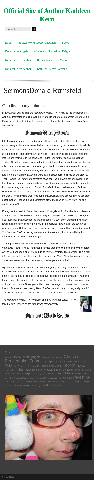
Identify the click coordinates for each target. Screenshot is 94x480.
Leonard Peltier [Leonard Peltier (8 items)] (65, 373)
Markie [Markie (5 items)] (78, 373)
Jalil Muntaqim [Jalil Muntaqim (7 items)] (23, 373)
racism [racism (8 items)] (21, 381)
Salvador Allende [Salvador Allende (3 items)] (45, 382)
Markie (64, 60)
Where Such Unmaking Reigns (52, 51)
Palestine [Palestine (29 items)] (81, 377)
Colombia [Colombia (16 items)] (12, 365)
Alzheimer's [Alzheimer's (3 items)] (9, 357)
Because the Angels (16, 51)
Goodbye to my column (23, 105)
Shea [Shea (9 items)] (8, 385)
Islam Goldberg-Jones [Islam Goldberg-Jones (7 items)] (68, 369)
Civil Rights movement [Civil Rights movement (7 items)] (67, 361)
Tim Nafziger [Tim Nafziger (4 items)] (36, 386)
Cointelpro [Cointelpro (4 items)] (84, 362)
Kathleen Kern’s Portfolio (52, 68)
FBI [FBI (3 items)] (52, 366)
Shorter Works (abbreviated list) (37, 42)
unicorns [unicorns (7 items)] (56, 385)
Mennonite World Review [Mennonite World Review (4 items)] (24, 378)
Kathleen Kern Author (18, 60)
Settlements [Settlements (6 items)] (58, 381)
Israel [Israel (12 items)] (85, 369)
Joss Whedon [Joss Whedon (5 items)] (48, 373)
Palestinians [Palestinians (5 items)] (10, 381)
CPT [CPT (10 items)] (23, 365)
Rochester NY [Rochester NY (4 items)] (32, 382)
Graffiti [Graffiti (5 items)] (58, 366)
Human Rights (45, 60)
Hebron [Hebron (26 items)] (68, 365)
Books (9, 42)
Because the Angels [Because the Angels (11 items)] (27, 357)
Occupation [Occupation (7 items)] (65, 377)
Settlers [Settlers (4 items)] (69, 382)
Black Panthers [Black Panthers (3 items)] (57, 357)
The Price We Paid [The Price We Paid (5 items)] (21, 385)
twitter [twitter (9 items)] (46, 385)
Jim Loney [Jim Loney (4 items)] (37, 374)
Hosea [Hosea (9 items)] (81, 365)
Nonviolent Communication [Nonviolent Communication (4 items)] (47, 378)
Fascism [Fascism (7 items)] (45, 365)
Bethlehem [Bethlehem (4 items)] (46, 357)
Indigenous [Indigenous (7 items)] (31, 369)
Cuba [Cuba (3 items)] (29, 366)
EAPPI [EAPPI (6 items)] (36, 366)
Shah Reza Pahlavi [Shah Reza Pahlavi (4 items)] (81, 382)
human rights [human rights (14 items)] (14, 369)
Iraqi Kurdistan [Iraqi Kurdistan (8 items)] (46, 369)
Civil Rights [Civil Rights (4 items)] (48, 362)
